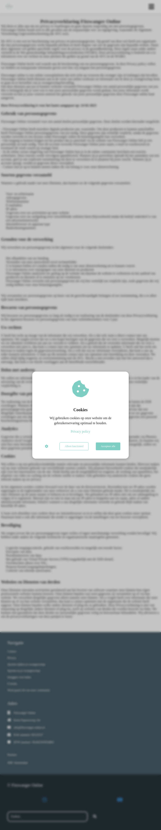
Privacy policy (80, 431)
